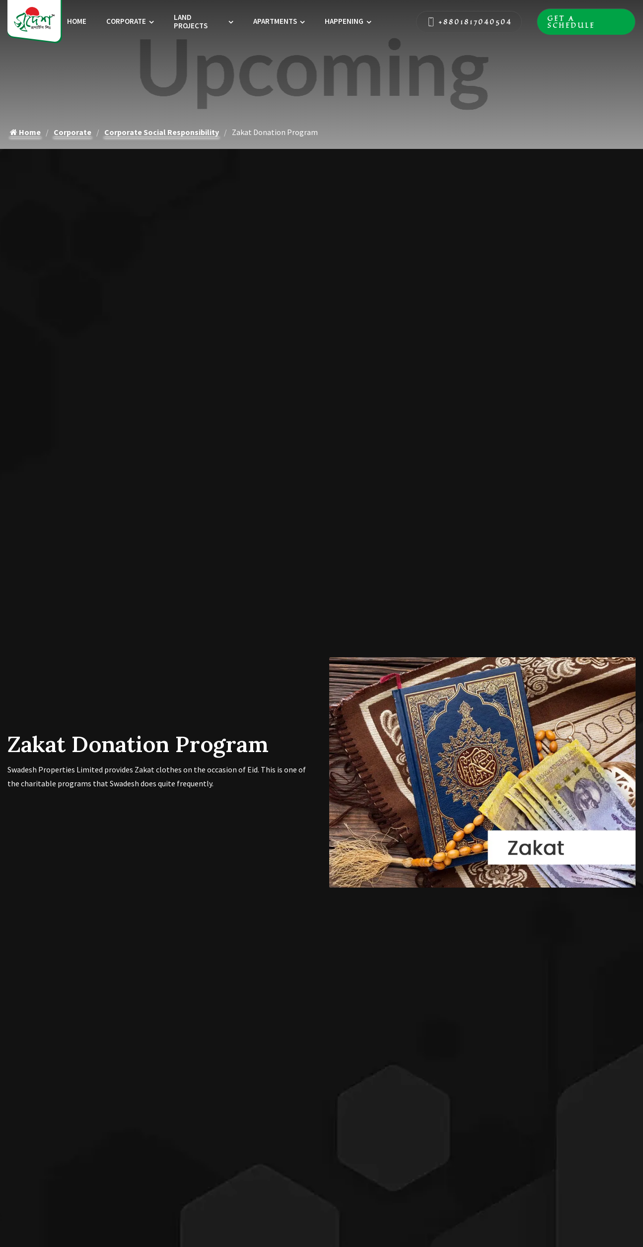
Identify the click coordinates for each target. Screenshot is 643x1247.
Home (76, 21)
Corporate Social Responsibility (161, 132)
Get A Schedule (586, 21)
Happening (344, 21)
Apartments (275, 21)
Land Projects (191, 21)
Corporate (126, 21)
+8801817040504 (469, 22)
